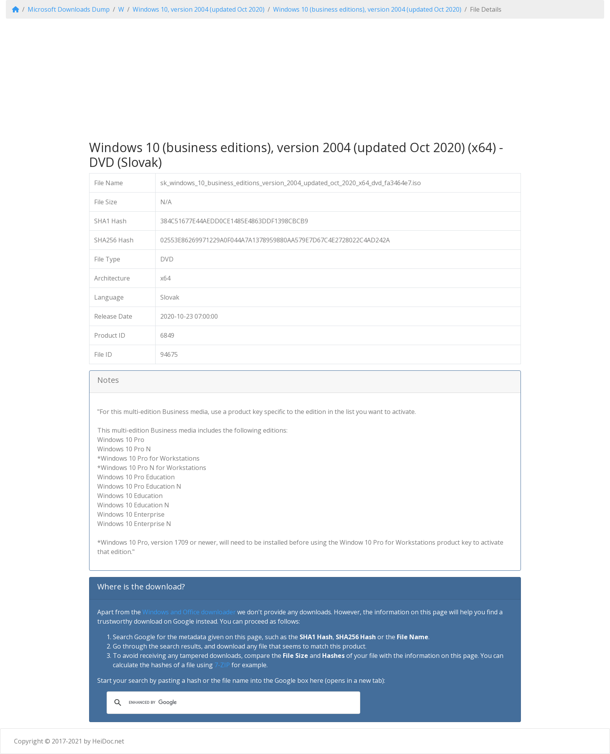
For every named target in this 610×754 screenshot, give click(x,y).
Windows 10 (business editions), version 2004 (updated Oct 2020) (367, 9)
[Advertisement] (305, 79)
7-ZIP (222, 665)
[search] (232, 702)
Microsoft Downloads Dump (69, 9)
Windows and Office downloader (189, 612)
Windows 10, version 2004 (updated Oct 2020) (199, 9)
